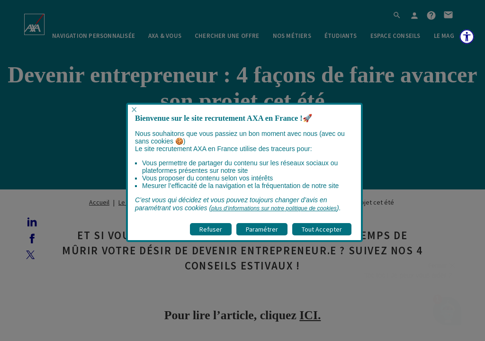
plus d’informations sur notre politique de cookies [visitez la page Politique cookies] (274, 208)
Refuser (210, 229)
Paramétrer (262, 229)
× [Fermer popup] (134, 109)
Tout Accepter (322, 229)
